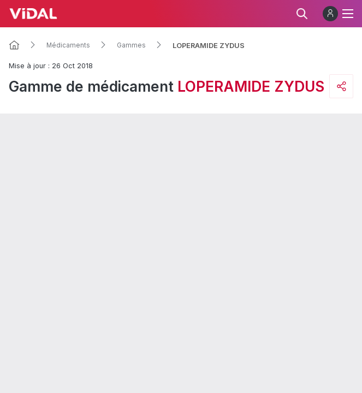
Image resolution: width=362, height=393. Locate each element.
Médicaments (68, 45)
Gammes (131, 45)
